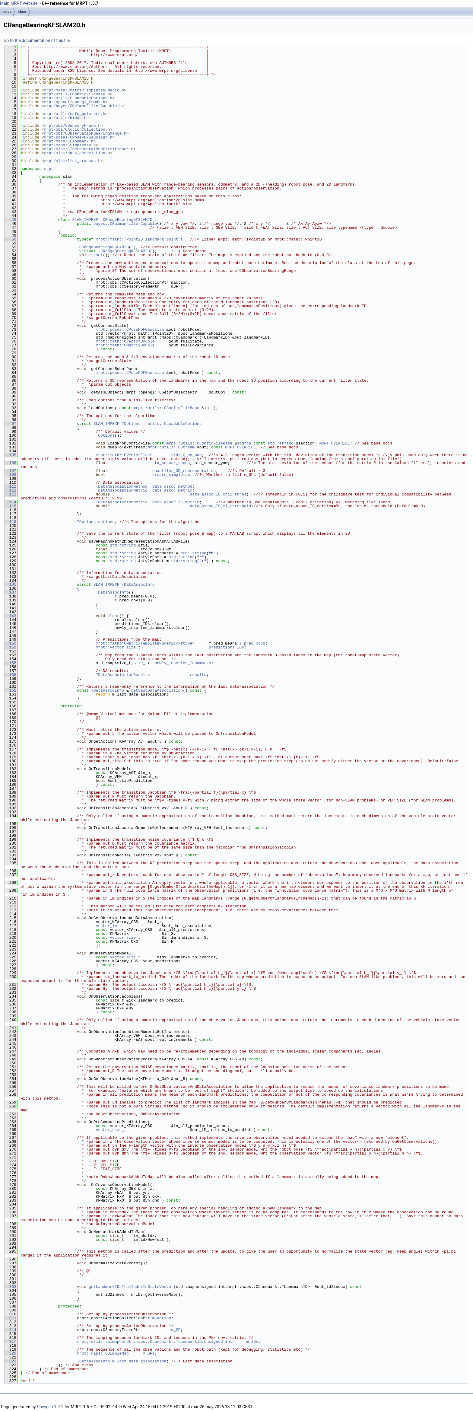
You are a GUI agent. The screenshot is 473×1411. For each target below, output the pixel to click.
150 (10, 643)
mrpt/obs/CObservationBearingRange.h (85, 133)
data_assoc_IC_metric (175, 502)
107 (10, 470)
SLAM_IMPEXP (85, 219)
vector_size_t (125, 937)
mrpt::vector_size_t (118, 647)
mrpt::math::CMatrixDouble (125, 345)
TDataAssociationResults (123, 674)
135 (10, 584)
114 (10, 502)
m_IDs (252, 1341)
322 (10, 1361)
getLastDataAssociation (157, 690)
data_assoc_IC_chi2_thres (218, 494)
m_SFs (148, 1353)
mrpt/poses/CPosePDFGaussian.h (78, 137)
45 (10, 219)
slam (22, 11)
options (106, 521)
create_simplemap (171, 474)
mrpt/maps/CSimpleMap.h (70, 145)
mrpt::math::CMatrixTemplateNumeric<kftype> (145, 643)
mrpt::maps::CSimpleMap (103, 1353)
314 (10, 1330)
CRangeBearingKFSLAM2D (127, 219)
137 (10, 592)
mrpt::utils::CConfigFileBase (166, 408)
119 (10, 521)
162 (10, 690)
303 (10, 1286)
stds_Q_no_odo (186, 455)
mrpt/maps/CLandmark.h (69, 141)
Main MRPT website (18, 3)
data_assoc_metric (172, 490)
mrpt (7, 11)
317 (10, 1341)
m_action (161, 1318)
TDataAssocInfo (138, 584)
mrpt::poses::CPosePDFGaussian (130, 329)
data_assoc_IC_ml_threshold (220, 506)
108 (10, 474)
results (198, 674)
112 (10, 490)
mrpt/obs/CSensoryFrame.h (72, 125)
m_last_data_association (139, 1361)
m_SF (175, 1330)
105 (10, 455)
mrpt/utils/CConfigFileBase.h (77, 94)
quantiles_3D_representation (184, 470)
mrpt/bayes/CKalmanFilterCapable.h (83, 106)
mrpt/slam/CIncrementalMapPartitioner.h (88, 149)
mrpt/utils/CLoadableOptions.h (78, 98)
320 (10, 1353)
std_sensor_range (171, 463)
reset (97, 255)
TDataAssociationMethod (122, 486)
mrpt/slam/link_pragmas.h (72, 161)
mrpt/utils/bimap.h (65, 117)
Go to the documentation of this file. (37, 40)
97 (10, 423)
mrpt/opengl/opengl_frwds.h (74, 102)
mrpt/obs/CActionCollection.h (77, 129)
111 (10, 486)
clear (113, 616)
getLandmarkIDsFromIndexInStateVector (131, 1286)
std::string (281, 443)
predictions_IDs (226, 647)
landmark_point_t (164, 239)
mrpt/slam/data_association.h (77, 153)
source (244, 443)
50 (10, 239)
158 (10, 674)
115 (10, 506)
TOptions (131, 423)
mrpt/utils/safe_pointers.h (74, 113)
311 (10, 1318)
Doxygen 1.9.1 (50, 1406)
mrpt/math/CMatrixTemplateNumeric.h (84, 90)
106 (10, 463)
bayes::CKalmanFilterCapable (125, 223)
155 (10, 663)
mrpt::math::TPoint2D (119, 239)
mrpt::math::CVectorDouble (125, 341)
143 (10, 616)
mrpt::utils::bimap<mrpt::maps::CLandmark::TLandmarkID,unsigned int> (156, 1341)
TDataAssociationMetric (122, 490)
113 (10, 494)
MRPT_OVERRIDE (334, 443)
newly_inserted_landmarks (182, 663)
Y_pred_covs (252, 643)
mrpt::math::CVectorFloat (124, 455)
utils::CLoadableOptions (175, 423)
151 (10, 647)
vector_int (107, 925)
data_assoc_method (172, 486)
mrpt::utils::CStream (171, 447)
